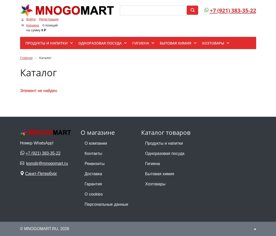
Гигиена (152, 163)
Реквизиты (95, 163)
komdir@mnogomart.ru (47, 163)
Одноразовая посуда (164, 153)
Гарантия (93, 184)
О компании (96, 143)
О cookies (94, 194)
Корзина (32, 25)
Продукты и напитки (164, 143)
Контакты (93, 153)
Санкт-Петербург (41, 173)
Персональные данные (106, 204)
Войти (31, 19)
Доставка (93, 174)
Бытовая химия (159, 174)
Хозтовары (155, 184)
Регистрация (49, 19)
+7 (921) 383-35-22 (233, 10)
